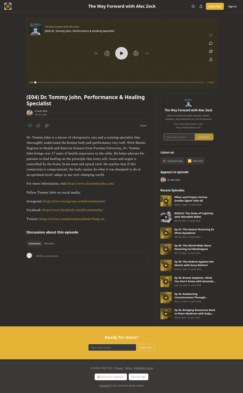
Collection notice (143, 368)
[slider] (119, 82)
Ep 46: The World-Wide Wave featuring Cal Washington (192, 247)
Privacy (119, 368)
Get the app (138, 376)
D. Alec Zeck (41, 111)
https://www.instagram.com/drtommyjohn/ (74, 201)
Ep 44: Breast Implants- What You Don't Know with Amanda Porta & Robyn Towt (193, 279)
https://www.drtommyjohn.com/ (91, 183)
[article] (188, 201)
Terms (128, 368)
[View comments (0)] (211, 43)
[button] (95, 53)
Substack (105, 385)
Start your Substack (110, 377)
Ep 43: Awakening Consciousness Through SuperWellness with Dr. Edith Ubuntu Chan (193, 295)
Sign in (232, 6)
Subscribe (215, 6)
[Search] (193, 6)
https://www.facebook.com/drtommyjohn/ (72, 210)
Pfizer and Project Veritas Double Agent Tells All (190, 198)
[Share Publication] (200, 6)
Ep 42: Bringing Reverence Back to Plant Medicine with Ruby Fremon (194, 311)
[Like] (29, 125)
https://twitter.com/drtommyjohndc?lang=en (71, 219)
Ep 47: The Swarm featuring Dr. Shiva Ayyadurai (194, 231)
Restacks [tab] (49, 243)
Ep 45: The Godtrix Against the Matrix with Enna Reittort (194, 263)
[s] (166, 201)
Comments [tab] (35, 243)
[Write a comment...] (91, 261)
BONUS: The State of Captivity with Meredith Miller (193, 214)
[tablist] (41, 243)
